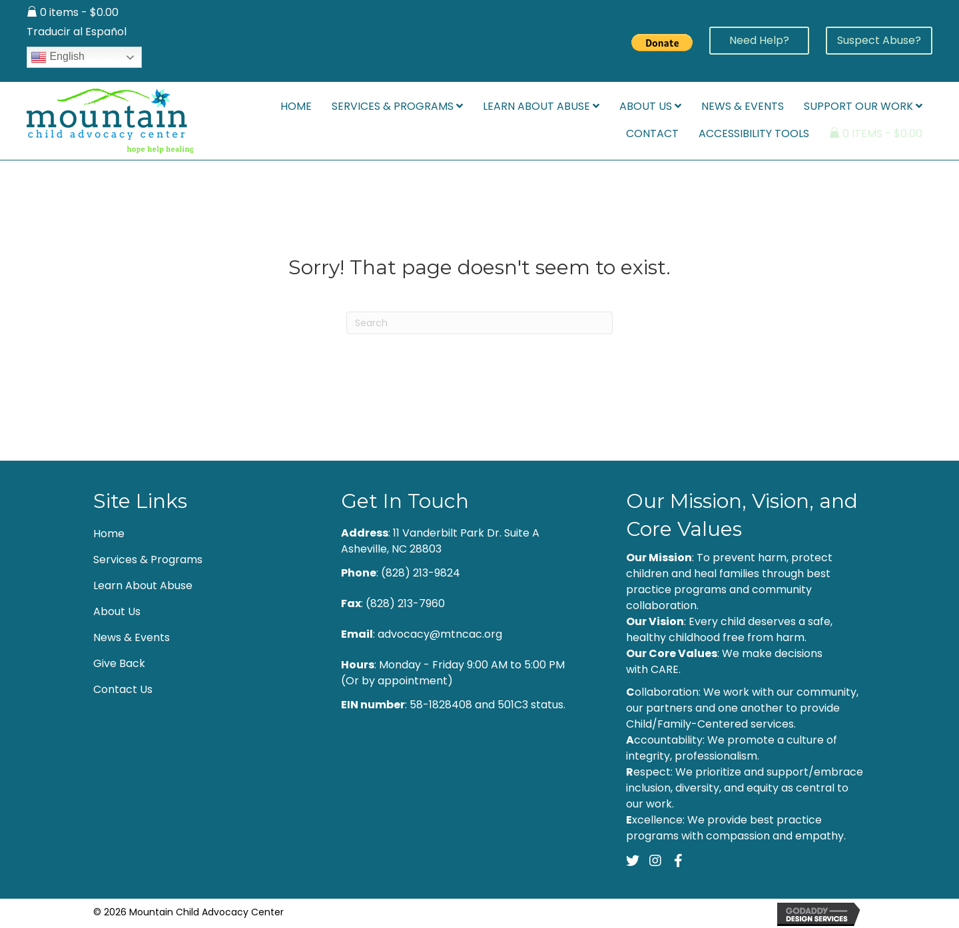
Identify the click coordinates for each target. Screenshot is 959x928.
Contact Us (123, 689)
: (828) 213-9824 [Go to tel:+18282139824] (400, 572)
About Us (117, 611)
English (58, 57)
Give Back (119, 663)
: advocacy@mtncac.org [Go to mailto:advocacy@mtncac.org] (421, 634)
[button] (759, 41)
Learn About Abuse (142, 585)
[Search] (479, 323)
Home (109, 533)
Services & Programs (147, 559)
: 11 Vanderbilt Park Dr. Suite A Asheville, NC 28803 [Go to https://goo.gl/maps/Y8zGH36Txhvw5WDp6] (440, 541)
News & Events (131, 637)
